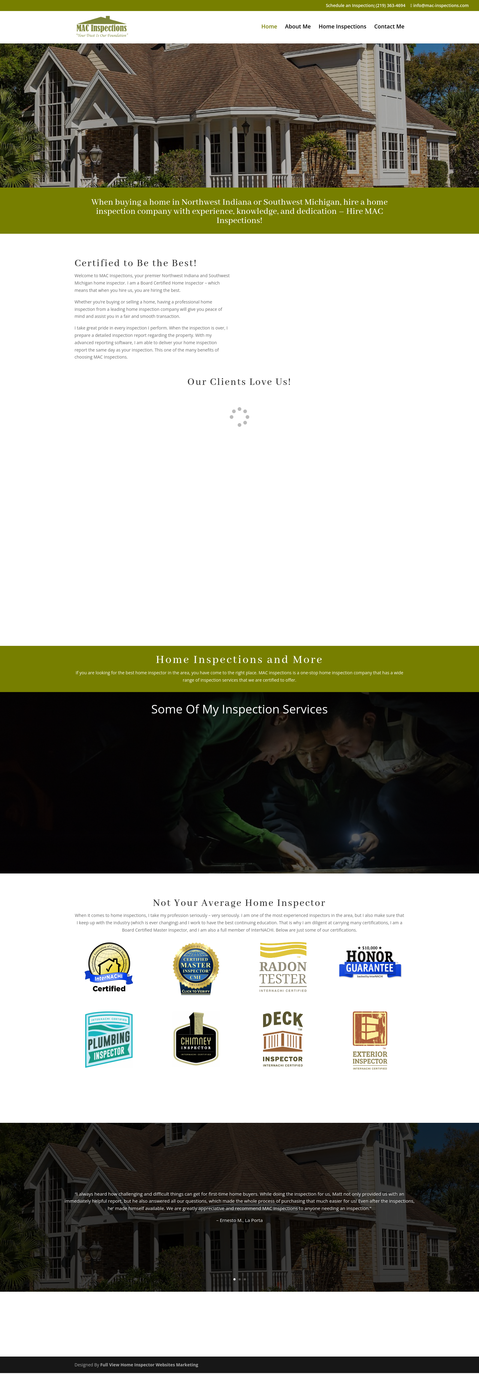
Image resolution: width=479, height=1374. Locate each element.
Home (269, 27)
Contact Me (389, 27)
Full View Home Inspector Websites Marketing (149, 1365)
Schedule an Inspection (350, 5)
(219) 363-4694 (390, 5)
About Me (298, 27)
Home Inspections (342, 27)
